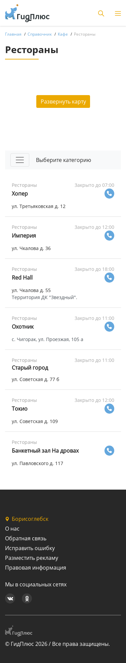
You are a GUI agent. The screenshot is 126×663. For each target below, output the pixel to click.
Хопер (20, 193)
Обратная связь (25, 538)
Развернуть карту (63, 101)
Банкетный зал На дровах (45, 450)
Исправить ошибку (30, 548)
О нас (12, 528)
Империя (24, 235)
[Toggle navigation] (19, 160)
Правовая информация (35, 567)
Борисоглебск (26, 519)
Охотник (23, 326)
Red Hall (22, 277)
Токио (20, 408)
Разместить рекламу (31, 558)
